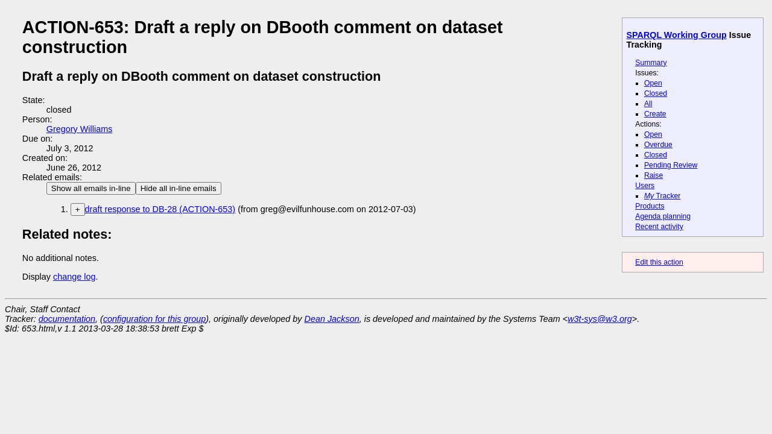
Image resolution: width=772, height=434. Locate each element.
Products (649, 206)
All (648, 103)
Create (655, 114)
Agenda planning (663, 216)
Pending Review (670, 165)
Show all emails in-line (91, 188)
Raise (653, 175)
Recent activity (659, 226)
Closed (655, 93)
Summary (650, 62)
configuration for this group (154, 319)
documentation (67, 319)
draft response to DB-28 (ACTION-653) (160, 209)
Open (653, 83)
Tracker (662, 196)
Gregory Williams (79, 129)
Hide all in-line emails (179, 188)
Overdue (658, 144)
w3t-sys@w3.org (600, 319)
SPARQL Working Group (677, 35)
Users (644, 185)
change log (74, 276)
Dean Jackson (332, 319)
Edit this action (659, 262)
